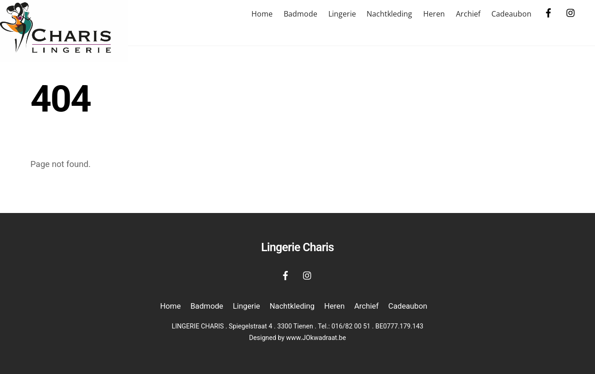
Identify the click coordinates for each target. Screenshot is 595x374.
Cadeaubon (511, 14)
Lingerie (342, 14)
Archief (468, 14)
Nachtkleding (389, 14)
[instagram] (571, 12)
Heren (434, 14)
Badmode (300, 14)
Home (262, 14)
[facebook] (548, 12)
